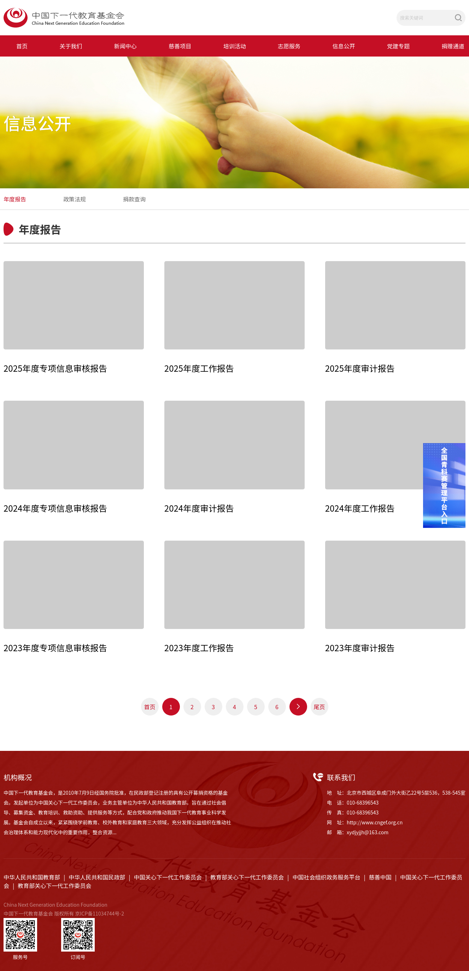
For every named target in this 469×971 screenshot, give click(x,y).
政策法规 (74, 199)
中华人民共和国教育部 (32, 877)
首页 (22, 46)
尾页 (319, 706)
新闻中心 (125, 46)
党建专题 (398, 46)
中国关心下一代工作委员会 (168, 877)
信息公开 (344, 46)
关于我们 (70, 46)
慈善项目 (180, 46)
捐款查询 (134, 199)
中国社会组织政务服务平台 (326, 877)
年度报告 (15, 199)
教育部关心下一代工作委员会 (247, 877)
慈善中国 (380, 877)
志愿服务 (289, 46)
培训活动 (234, 46)
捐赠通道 (452, 46)
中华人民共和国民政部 (97, 877)
